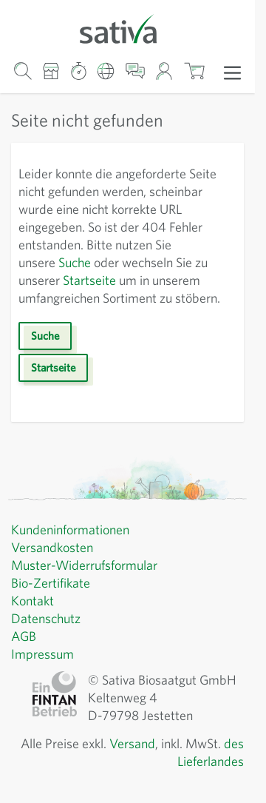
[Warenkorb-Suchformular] (22, 70)
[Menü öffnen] (232, 71)
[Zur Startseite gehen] (127, 28)
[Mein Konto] (164, 70)
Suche (81, 262)
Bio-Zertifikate (52, 601)
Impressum (44, 672)
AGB (25, 654)
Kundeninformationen (74, 547)
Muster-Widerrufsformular (86, 583)
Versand (147, 761)
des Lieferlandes (195, 779)
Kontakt (33, 618)
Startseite (95, 280)
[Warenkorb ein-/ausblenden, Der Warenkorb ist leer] (194, 70)
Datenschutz (48, 636)
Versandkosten (55, 565)
